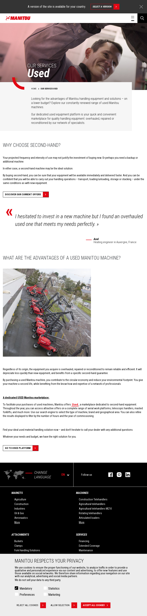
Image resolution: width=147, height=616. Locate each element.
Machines (82, 493)
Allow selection (64, 605)
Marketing (54, 594)
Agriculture (20, 499)
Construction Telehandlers (93, 499)
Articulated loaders (89, 517)
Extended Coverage (89, 545)
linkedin (126, 474)
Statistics (54, 588)
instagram (117, 474)
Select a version (106, 6)
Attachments (20, 534)
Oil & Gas (19, 513)
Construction (21, 504)
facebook (108, 474)
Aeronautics (21, 517)
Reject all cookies (31, 605)
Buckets (18, 541)
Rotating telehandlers (90, 513)
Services (81, 534)
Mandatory (26, 588)
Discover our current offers (27, 194)
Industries (19, 508)
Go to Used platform (21, 448)
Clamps (18, 545)
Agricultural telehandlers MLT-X (95, 508)
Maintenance (86, 550)
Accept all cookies (97, 605)
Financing (84, 541)
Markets (17, 493)
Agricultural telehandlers (92, 504)
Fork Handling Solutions (27, 550)
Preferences (27, 594)
